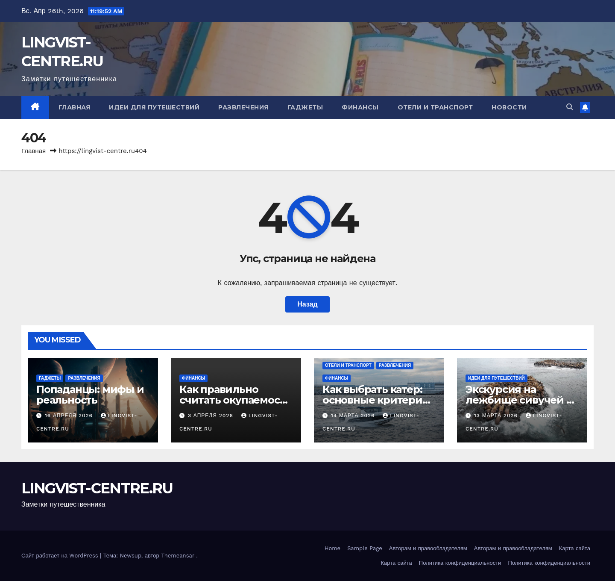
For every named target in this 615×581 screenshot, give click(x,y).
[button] (569, 107)
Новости (509, 107)
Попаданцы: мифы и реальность (90, 394)
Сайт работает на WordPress (60, 555)
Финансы (360, 107)
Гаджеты (305, 107)
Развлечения (243, 107)
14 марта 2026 (354, 416)
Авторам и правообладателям (428, 548)
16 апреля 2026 (70, 416)
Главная (75, 107)
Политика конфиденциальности (460, 563)
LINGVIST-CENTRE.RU (97, 488)
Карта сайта (574, 548)
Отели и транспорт (435, 107)
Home (332, 548)
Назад (307, 304)
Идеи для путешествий (154, 107)
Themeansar (177, 555)
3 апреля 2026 (211, 416)
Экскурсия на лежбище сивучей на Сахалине (522, 400)
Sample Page (364, 548)
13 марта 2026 (497, 416)
